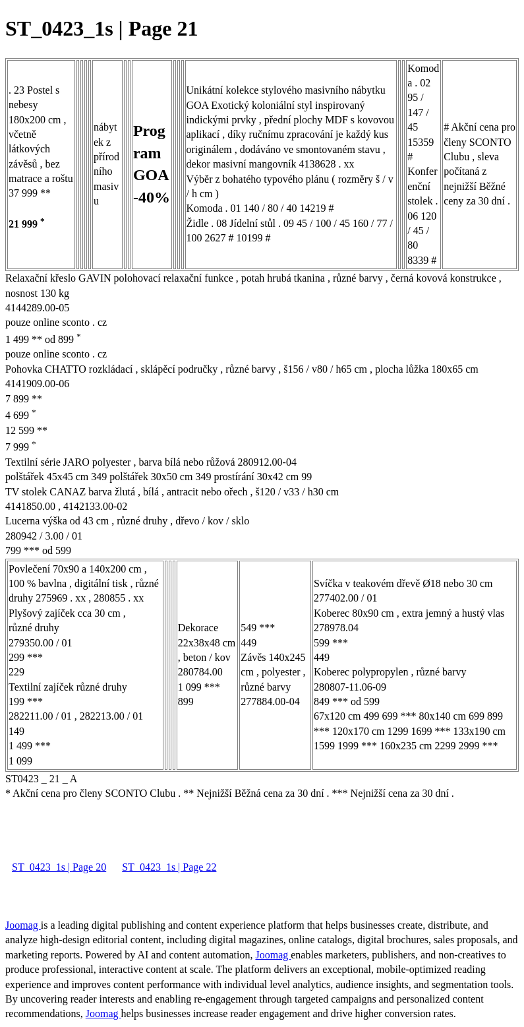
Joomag (23, 925)
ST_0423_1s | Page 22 (169, 867)
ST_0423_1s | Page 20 (59, 867)
